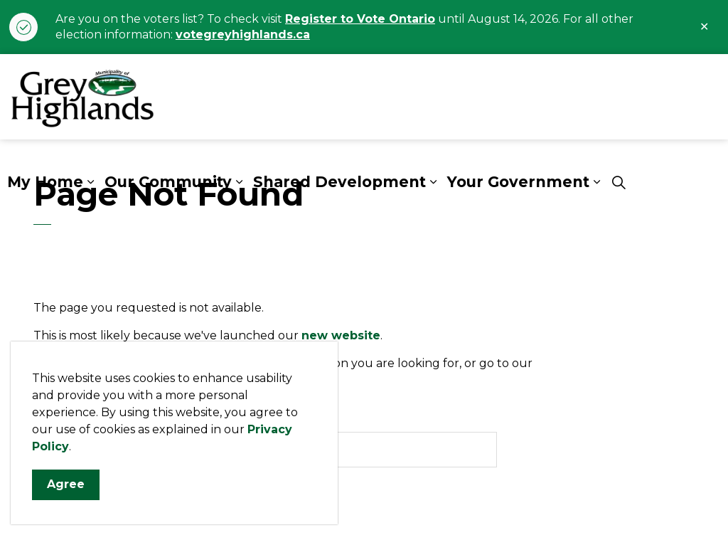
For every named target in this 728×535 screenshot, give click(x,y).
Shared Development (339, 182)
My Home (45, 182)
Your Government (518, 182)
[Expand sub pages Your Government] (596, 182)
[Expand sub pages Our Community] (239, 182)
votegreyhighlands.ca (243, 34)
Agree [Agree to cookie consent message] (66, 499)
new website (340, 335)
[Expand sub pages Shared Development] (433, 182)
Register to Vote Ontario (360, 19)
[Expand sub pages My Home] (90, 182)
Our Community (168, 182)
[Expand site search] (618, 182)
